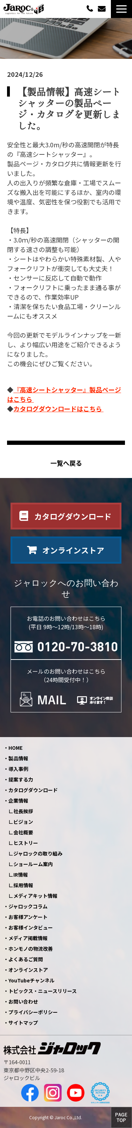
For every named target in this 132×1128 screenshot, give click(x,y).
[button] (121, 9)
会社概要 (23, 832)
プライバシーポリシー (33, 1012)
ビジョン (23, 821)
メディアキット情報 (35, 895)
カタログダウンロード (73, 516)
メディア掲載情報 (28, 938)
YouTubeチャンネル (31, 980)
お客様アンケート (28, 916)
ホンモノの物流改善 (30, 948)
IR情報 (20, 874)
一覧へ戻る (66, 463)
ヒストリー (25, 842)
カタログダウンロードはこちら (58, 408)
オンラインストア (73, 550)
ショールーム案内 (33, 864)
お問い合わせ (102, 9)
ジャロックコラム (28, 906)
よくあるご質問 (25, 959)
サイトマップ (23, 1022)
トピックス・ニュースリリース (42, 990)
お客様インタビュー (30, 927)
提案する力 (20, 779)
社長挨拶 (23, 811)
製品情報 (18, 758)
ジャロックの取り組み (37, 853)
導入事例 (18, 768)
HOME (15, 747)
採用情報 (23, 885)
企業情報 (18, 800)
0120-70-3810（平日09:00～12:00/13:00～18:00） (90, 8)
